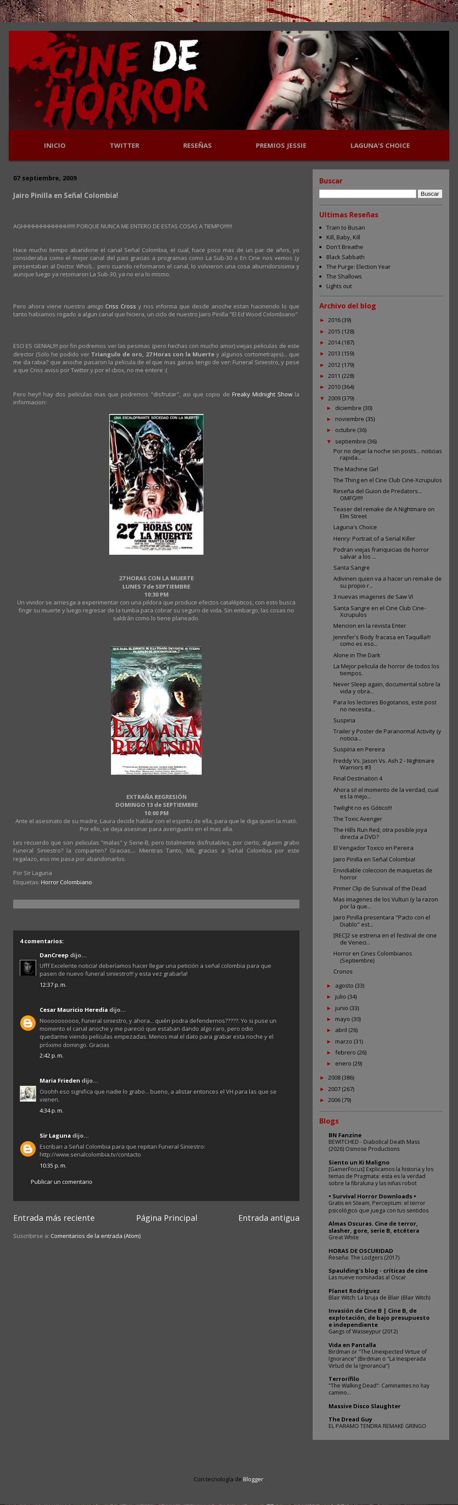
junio (342, 1008)
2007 (335, 1089)
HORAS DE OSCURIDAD (361, 1251)
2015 (335, 331)
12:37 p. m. (53, 985)
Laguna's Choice (355, 527)
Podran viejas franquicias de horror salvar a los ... (381, 553)
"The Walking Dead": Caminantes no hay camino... (379, 1389)
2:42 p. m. (51, 1055)
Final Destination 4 (357, 778)
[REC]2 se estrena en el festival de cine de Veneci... (385, 938)
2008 (335, 1077)
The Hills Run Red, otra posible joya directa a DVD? (380, 833)
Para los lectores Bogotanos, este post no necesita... (384, 705)
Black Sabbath (345, 257)
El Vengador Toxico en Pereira (373, 848)
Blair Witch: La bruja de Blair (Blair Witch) (379, 1297)
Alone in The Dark (356, 655)
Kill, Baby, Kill (343, 237)
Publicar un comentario (61, 1182)
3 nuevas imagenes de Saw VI (373, 597)
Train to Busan (345, 227)
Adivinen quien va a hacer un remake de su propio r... (387, 582)
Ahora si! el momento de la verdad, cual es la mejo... (386, 793)
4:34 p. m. (51, 1110)
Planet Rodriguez (354, 1291)
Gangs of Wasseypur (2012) (363, 1331)
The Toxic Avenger (357, 819)
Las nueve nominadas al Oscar (367, 1277)
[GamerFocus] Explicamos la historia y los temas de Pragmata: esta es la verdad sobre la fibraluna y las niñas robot (381, 1176)
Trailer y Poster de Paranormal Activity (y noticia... (387, 734)
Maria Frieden (60, 1080)
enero (344, 1063)
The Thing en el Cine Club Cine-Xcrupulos (387, 480)
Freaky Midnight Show (263, 394)
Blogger (253, 1479)
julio (341, 996)
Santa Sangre (351, 567)
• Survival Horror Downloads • (372, 1196)
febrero (346, 1052)
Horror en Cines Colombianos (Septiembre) (372, 956)
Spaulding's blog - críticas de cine (378, 1270)
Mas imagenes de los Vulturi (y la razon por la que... (385, 902)
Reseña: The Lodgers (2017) (364, 1257)
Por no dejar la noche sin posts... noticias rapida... (387, 454)
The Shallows (344, 276)
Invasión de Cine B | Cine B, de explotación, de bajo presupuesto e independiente (379, 1318)
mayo (343, 1019)
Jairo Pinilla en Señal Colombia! (374, 859)
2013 (335, 353)
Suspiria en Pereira (359, 749)
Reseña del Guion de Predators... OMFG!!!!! (377, 494)
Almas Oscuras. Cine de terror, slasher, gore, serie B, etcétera (374, 1226)
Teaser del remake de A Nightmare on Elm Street (384, 512)
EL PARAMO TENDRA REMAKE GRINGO (377, 1426)
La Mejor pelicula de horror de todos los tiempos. (386, 669)
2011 (335, 376)
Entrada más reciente (54, 1217)
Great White (344, 1237)
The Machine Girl (355, 469)
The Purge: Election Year (358, 267)
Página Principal (166, 1217)
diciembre (349, 408)
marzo (344, 1041)
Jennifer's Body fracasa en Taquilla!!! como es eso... (382, 640)
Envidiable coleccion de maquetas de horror (382, 873)
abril (341, 1030)
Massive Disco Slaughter (365, 1406)
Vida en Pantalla (352, 1345)
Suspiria (344, 720)
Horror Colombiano (66, 882)
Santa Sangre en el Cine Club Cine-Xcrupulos (379, 611)
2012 (335, 365)
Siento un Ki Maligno (359, 1162)
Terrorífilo (344, 1379)
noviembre (350, 419)
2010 (335, 387)
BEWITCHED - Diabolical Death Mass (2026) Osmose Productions (374, 1145)
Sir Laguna (55, 1135)
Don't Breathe (344, 247)
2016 (335, 320)
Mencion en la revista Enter (369, 626)
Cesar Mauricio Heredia (74, 1010)
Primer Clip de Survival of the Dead (379, 888)
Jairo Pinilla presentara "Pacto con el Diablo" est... (381, 920)
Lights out (339, 286)
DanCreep (54, 955)
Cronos (343, 971)
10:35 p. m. (53, 1165)
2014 (335, 342)
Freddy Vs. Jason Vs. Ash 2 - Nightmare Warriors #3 (384, 764)
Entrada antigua (268, 1217)
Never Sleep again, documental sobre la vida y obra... (386, 687)
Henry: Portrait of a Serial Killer (374, 538)
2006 (335, 1100)
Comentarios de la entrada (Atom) (95, 1236)
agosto (345, 985)
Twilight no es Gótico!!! (362, 808)
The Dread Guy (350, 1419)
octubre (346, 430)
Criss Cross (120, 306)
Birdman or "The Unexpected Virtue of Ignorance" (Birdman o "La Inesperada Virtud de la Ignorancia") (378, 1359)
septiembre (351, 441)
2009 (335, 398)
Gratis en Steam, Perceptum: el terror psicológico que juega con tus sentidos (378, 1206)
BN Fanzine (345, 1135)
